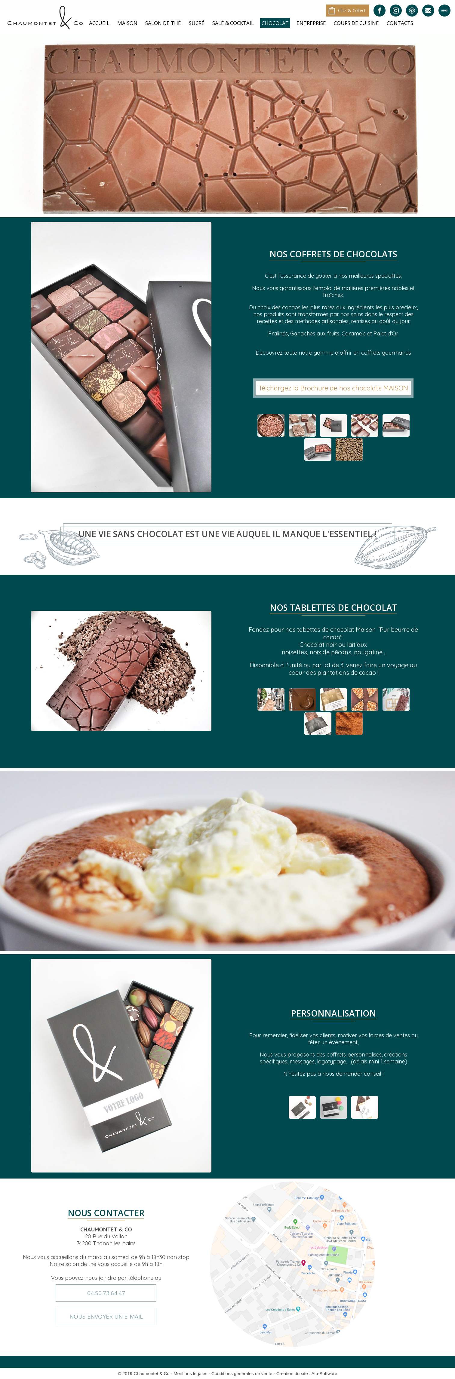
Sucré (196, 23)
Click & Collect (352, 10)
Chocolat (275, 23)
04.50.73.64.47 (106, 1293)
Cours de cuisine (356, 23)
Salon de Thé (163, 23)
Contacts (400, 23)
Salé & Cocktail (233, 23)
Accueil (99, 23)
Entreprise (311, 23)
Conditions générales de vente (241, 1373)
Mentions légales (191, 1373)
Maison (127, 23)
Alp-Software (324, 1373)
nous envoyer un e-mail (106, 1316)
